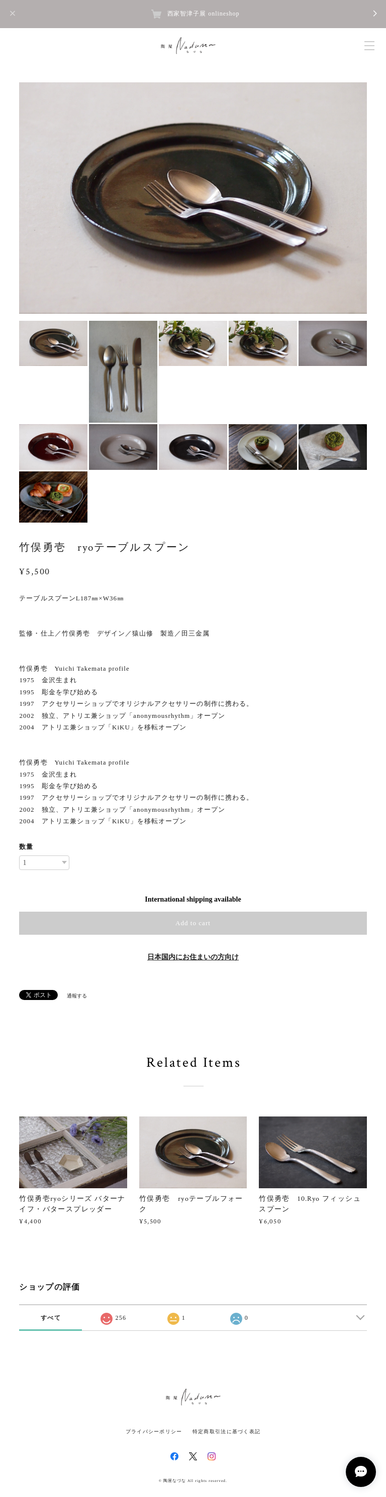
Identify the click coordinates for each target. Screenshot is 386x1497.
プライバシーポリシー (154, 1431)
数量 (26, 846)
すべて (51, 1317)
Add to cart (193, 923)
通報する (77, 996)
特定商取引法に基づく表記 (226, 1431)
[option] (193, 198)
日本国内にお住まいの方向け (193, 957)
